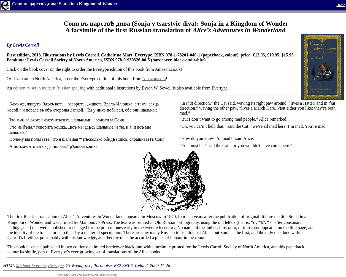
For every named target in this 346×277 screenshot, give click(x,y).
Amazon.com (154, 78)
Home (340, 5)
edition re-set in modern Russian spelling (49, 88)
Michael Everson (31, 265)
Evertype (56, 265)
